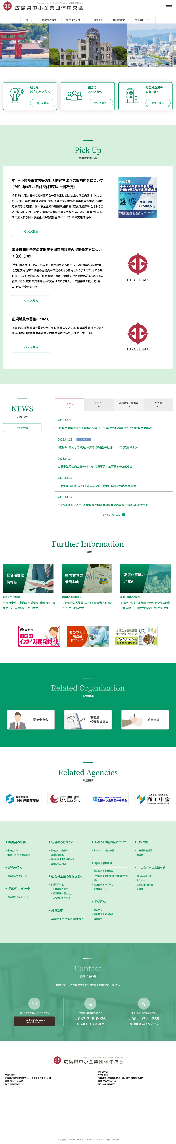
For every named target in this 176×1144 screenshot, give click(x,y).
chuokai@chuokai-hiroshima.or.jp (34, 1039)
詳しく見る (43, 103)
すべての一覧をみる (111, 514)
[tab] (69, 405)
